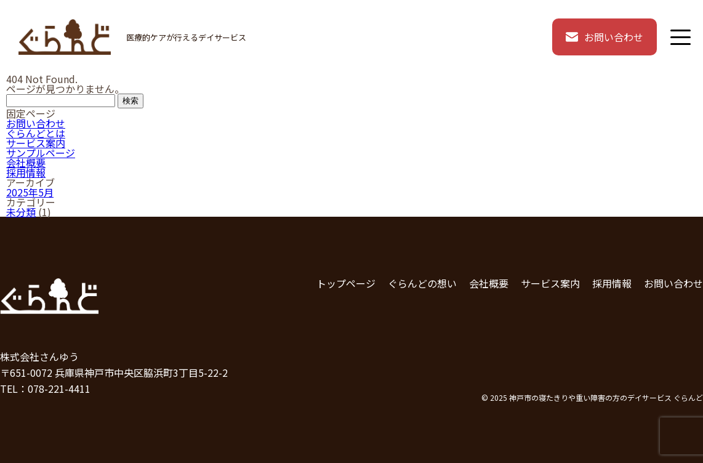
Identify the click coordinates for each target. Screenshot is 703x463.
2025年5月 (30, 192)
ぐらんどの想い (422, 283)
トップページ (346, 283)
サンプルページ (40, 152)
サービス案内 (35, 142)
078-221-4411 (59, 388)
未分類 (21, 211)
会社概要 (26, 162)
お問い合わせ (604, 37)
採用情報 (26, 172)
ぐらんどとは (35, 133)
